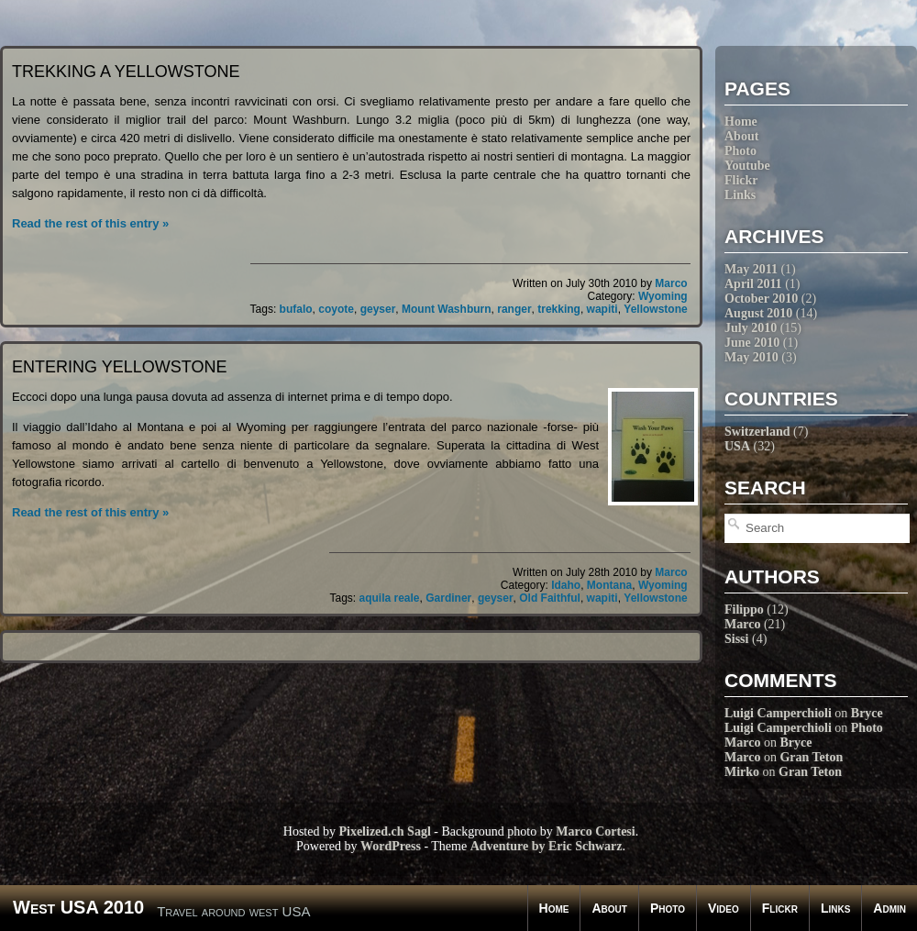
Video (723, 908)
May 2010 (751, 357)
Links (740, 195)
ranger (514, 309)
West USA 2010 (78, 907)
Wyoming (663, 296)
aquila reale (389, 598)
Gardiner (448, 598)
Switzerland (757, 431)
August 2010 (758, 313)
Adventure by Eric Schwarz (546, 846)
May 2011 (751, 269)
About (741, 136)
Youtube (747, 165)
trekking (558, 309)
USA (737, 446)
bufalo (296, 309)
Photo (740, 151)
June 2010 (751, 342)
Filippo (744, 609)
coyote (336, 309)
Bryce (867, 713)
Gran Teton (811, 757)
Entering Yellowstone (119, 367)
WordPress (390, 846)
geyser (378, 309)
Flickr (741, 180)
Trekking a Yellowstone (125, 71)
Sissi (736, 639)
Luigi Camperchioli (778, 713)
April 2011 (753, 284)
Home (740, 121)
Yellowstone (655, 309)
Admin (889, 908)
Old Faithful (549, 598)
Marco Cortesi (595, 831)
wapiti (602, 309)
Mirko (741, 772)
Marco (742, 624)
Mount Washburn (447, 309)
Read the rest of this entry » (90, 223)
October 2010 (761, 298)
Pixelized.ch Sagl (384, 831)
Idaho (565, 585)
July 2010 (750, 328)
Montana (609, 585)
